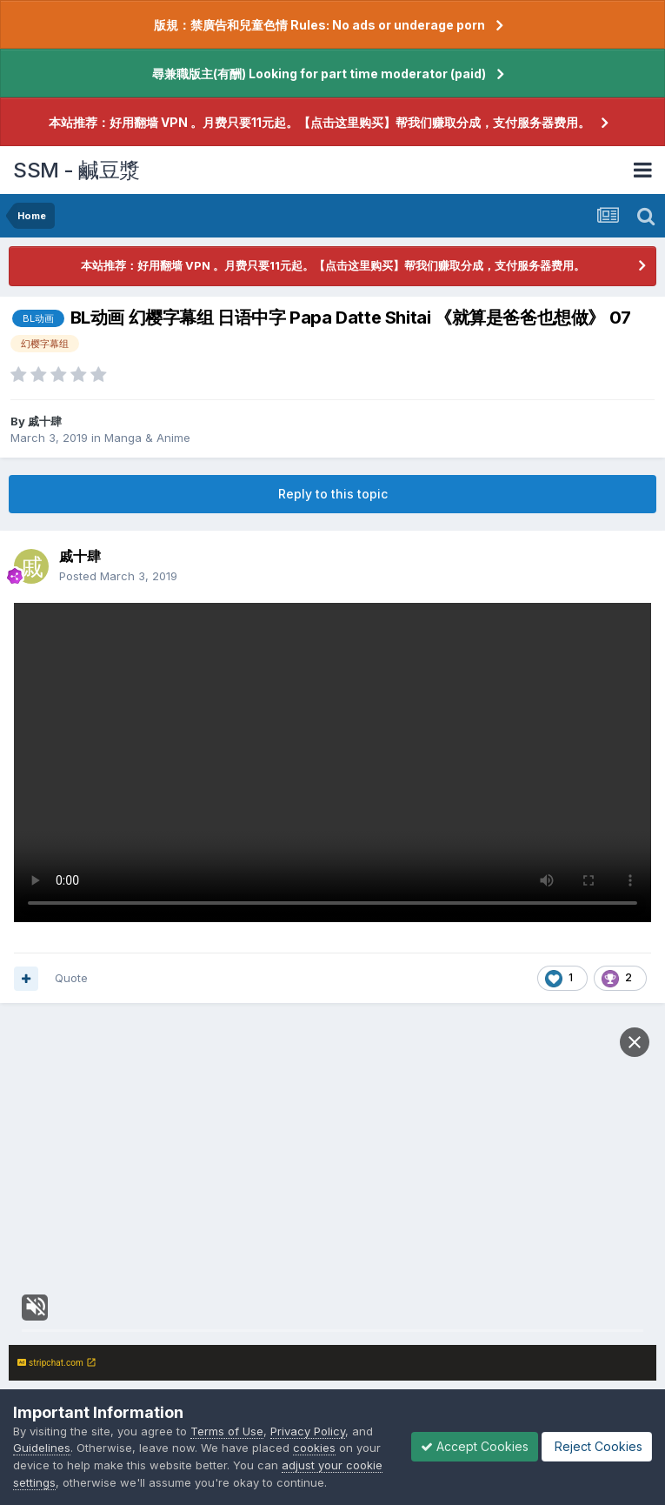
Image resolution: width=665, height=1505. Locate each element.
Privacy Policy (307, 1431)
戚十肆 (45, 421)
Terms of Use (226, 1431)
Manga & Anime (147, 438)
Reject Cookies (596, 1446)
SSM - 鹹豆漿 (76, 170)
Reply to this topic (333, 493)
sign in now (384, 1286)
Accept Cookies (475, 1446)
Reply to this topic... (96, 1355)
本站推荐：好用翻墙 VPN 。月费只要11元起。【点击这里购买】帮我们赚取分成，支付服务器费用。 (319, 122)
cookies (314, 1448)
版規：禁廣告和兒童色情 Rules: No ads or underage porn (319, 24)
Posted (118, 576)
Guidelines (41, 1448)
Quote (71, 978)
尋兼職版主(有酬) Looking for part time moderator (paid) (319, 73)
